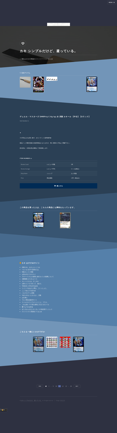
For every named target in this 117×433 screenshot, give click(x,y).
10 (56, 386)
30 (71, 386)
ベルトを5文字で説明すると (30, 270)
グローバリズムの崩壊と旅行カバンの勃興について (38, 276)
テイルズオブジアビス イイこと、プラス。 (35, 302)
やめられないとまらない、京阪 (31, 295)
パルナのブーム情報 (28, 293)
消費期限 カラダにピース (29, 279)
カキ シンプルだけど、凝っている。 (31, 400)
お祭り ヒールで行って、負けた (31, 283)
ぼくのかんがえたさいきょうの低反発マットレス (37, 309)
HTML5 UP (62, 400)
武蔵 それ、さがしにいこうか (31, 267)
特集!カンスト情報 (27, 272)
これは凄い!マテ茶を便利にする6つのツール (35, 304)
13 (66, 386)
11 (59, 386)
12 (62, 386)
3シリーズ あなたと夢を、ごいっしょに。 (35, 288)
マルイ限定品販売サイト (29, 300)
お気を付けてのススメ (29, 274)
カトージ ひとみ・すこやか (30, 281)
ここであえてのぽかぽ (29, 290)
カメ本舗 (74, 173)
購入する (60, 186)
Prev (40, 386)
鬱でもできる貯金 (27, 307)
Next (77, 386)
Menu (111, 2)
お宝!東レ (25, 298)
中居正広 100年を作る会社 (30, 286)
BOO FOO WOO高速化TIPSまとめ (32, 311)
